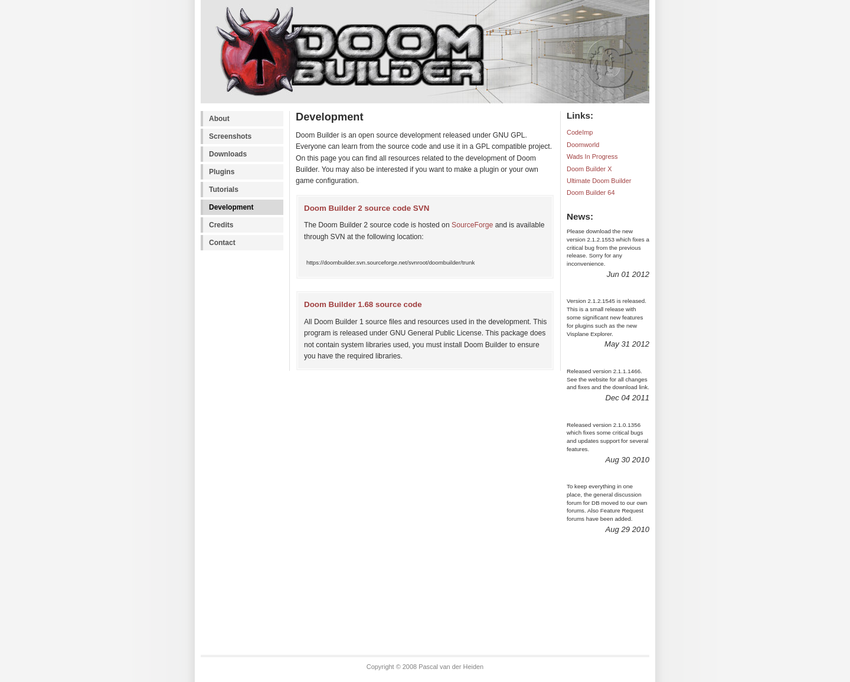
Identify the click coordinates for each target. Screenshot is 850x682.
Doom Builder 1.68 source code (363, 304)
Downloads (228, 154)
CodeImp (580, 132)
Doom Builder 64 (590, 192)
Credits (221, 225)
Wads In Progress (592, 156)
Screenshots (230, 136)
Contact (222, 243)
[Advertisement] (248, 458)
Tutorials (223, 189)
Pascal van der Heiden (451, 666)
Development (231, 207)
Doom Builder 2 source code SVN (366, 208)
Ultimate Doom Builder (599, 180)
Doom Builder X (589, 168)
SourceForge (472, 225)
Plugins (221, 172)
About (219, 119)
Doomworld (583, 144)
